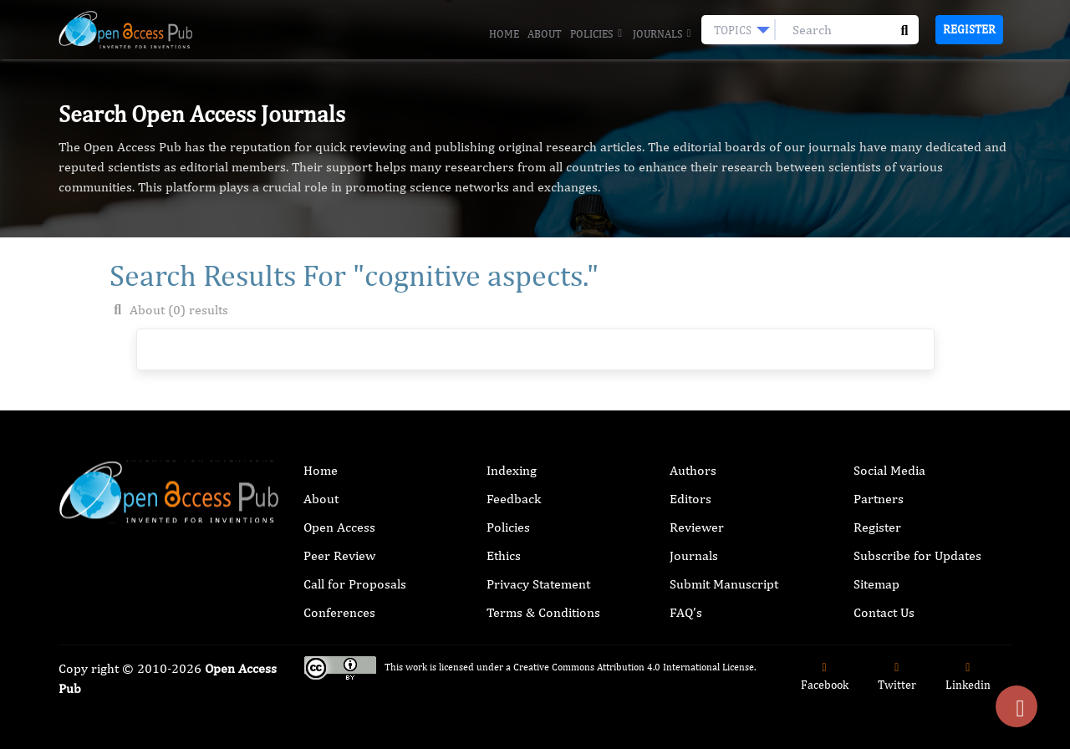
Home (504, 34)
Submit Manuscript (724, 584)
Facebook (824, 676)
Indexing (512, 470)
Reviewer (697, 527)
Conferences (339, 612)
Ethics (504, 555)
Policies (597, 34)
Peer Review (339, 555)
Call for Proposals (354, 584)
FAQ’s (686, 612)
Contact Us (884, 612)
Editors (690, 499)
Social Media (889, 470)
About (544, 34)
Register (969, 29)
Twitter (897, 676)
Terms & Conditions (543, 612)
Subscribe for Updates (917, 555)
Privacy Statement (538, 584)
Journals (663, 34)
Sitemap (876, 584)
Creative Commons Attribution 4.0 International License (633, 667)
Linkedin (968, 676)
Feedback (514, 499)
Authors (693, 470)
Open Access (339, 527)
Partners (878, 499)
